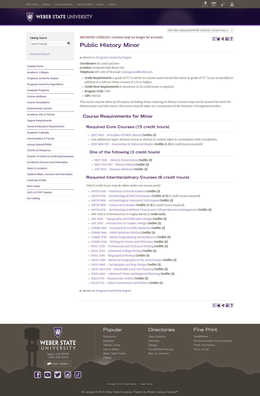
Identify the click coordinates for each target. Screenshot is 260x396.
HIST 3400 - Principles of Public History (116, 135)
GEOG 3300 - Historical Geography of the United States (126, 260)
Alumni (100, 4)
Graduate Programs (38, 90)
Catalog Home (35, 66)
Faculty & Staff (84, 4)
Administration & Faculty (40, 138)
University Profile (36, 180)
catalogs (89, 392)
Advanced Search (40, 54)
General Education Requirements (46, 126)
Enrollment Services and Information (47, 162)
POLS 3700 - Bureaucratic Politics (112, 278)
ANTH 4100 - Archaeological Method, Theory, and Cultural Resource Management (144, 210)
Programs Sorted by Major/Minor (45, 84)
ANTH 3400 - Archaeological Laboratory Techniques (125, 200)
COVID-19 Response (39, 150)
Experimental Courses (39, 108)
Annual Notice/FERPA (39, 144)
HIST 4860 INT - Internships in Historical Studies (122, 144)
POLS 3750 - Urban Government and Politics (119, 283)
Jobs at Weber (111, 349)
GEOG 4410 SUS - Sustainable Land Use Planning (122, 269)
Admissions (109, 336)
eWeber (46, 4)
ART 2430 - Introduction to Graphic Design (119, 223)
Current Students (63, 4)
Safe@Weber (201, 336)
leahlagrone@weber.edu (136, 72)
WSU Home (32, 4)
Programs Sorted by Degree (43, 78)
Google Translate (146, 384)
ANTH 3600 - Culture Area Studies (113, 205)
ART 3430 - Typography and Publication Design (121, 219)
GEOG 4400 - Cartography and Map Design (118, 265)
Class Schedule (157, 336)
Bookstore (108, 340)
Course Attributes (37, 96)
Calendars (154, 340)
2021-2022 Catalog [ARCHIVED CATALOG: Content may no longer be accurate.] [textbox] (200, 30)
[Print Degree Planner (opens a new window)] (214, 39)
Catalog (152, 345)
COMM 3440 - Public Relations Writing (116, 233)
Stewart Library (111, 345)
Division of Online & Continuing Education (50, 156)
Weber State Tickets (114, 353)
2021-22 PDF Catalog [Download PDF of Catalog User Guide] (39, 192)
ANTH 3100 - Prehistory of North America (118, 191)
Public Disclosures (204, 345)
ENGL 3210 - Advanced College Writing (116, 251)
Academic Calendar (38, 132)
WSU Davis (33, 186)
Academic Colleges (38, 72)
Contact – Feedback (57, 363)
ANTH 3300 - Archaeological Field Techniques (121, 196)
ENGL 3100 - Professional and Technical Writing (122, 246)
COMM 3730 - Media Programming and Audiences (123, 237)
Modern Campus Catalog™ (162, 392)
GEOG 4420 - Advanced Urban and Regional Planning (125, 274)
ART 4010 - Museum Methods (114, 169)
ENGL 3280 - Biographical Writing (113, 255)
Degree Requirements (39, 120)
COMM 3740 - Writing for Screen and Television (122, 242)
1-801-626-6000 (57, 357)
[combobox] (200, 30)
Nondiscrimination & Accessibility (213, 340)
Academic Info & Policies (41, 114)
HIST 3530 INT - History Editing (114, 164)
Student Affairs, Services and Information (50, 174)
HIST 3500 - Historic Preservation (116, 160)
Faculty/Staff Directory (161, 349)
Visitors (112, 4)
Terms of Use (201, 349)
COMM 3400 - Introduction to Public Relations (121, 228)
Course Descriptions (38, 102)
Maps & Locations (37, 168)
